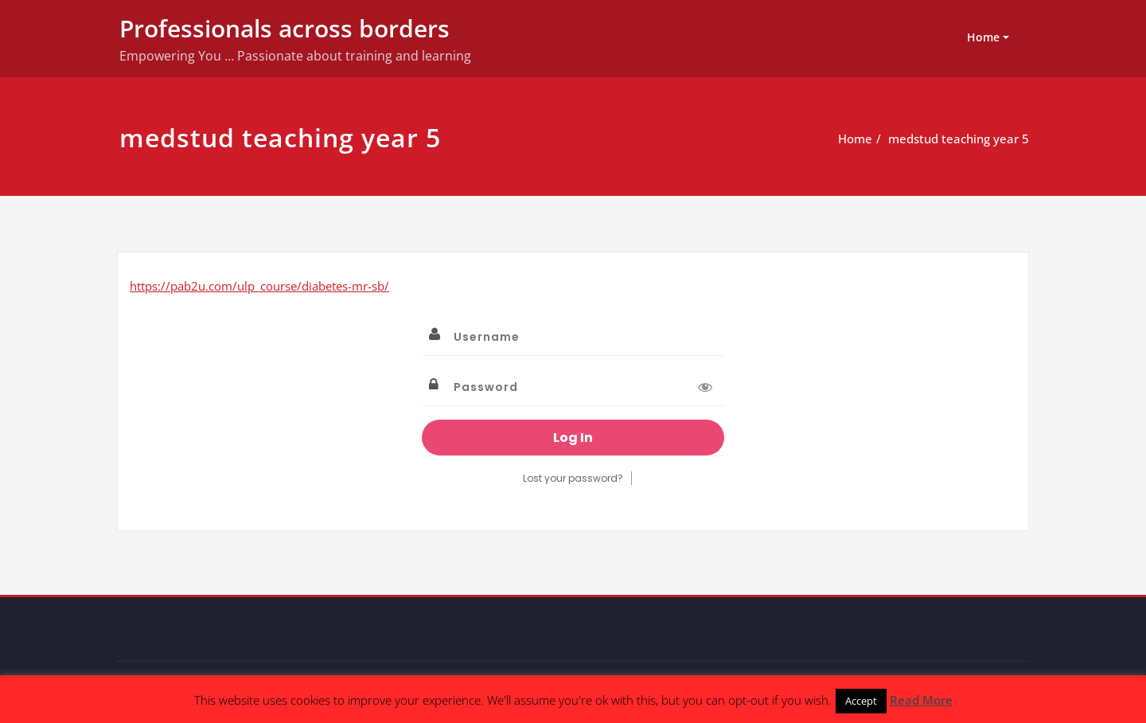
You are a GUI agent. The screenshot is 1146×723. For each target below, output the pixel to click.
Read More (921, 700)
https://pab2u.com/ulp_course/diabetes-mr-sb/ (259, 286)
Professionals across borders (284, 28)
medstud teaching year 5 (958, 139)
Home (983, 37)
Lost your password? (573, 478)
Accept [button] (861, 701)
